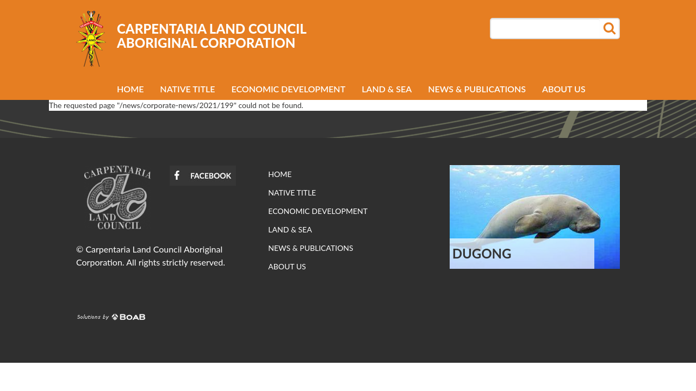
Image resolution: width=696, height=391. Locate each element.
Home (130, 89)
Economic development (289, 89)
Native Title (187, 89)
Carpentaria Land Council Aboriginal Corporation (211, 36)
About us (564, 89)
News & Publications (477, 89)
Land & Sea (387, 89)
